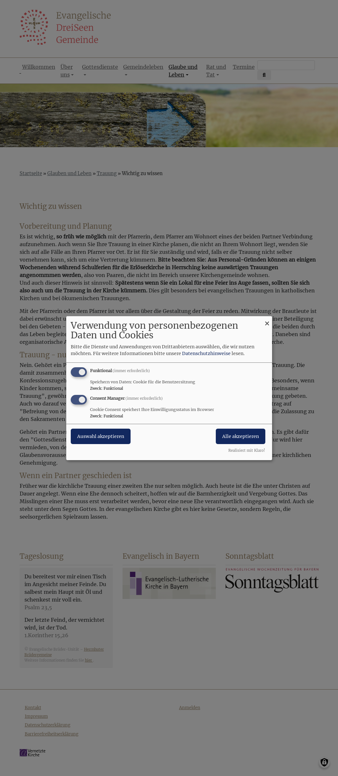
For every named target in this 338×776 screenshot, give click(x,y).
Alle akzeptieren (240, 436)
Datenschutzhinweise (206, 353)
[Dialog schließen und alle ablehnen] (267, 320)
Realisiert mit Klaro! (246, 450)
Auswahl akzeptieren (100, 436)
